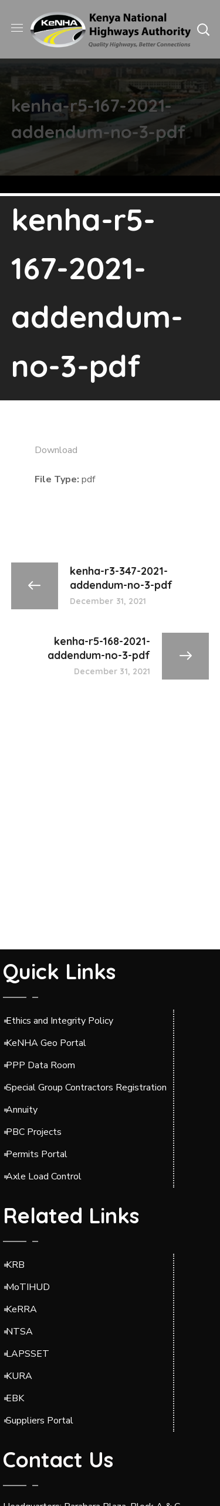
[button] (203, 29)
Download (56, 450)
